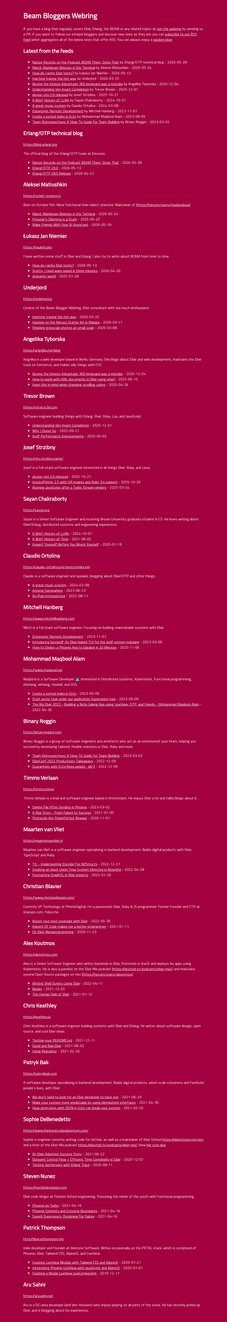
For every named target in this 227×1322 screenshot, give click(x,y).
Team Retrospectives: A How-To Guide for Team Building (76, 121)
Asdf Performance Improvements (58, 436)
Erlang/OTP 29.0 (45, 168)
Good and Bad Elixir (46, 1045)
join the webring (169, 28)
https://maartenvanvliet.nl (43, 840)
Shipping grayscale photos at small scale (63, 327)
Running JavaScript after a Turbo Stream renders (69, 487)
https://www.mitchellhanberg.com (49, 618)
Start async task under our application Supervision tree (74, 699)
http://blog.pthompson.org (43, 1239)
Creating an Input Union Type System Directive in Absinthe (76, 869)
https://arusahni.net (38, 1296)
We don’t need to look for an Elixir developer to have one (75, 1097)
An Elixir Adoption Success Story (57, 1154)
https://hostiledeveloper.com (45, 1187)
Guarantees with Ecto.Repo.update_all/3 (63, 766)
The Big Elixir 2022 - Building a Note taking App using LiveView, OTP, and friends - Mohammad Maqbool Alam (115, 704)
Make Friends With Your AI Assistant (60, 224)
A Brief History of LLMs (50, 100)
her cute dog (156, 1145)
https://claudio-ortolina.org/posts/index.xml (56, 567)
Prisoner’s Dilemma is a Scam (54, 219)
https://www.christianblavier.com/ (49, 897)
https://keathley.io (37, 1016)
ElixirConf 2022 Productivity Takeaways (62, 761)
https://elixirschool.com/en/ (183, 1139)
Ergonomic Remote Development (57, 111)
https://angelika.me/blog (42, 350)
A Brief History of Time (50, 539)
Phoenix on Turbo (45, 1205)
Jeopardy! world (44, 276)
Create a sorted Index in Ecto (54, 116)
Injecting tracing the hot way (54, 78)
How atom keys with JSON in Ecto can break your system (76, 1108)
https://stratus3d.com (40, 407)
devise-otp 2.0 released (50, 94)
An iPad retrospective (48, 596)
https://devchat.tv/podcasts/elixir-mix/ (142, 969)
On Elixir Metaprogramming (53, 932)
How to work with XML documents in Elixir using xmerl (73, 379)
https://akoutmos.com (40, 954)
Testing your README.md (52, 1040)
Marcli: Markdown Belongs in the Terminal (63, 67)
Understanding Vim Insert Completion (60, 89)
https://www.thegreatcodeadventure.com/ (56, 1130)
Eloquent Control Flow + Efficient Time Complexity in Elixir (76, 1159)
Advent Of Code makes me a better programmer (69, 926)
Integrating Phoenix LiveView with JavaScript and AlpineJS (76, 1267)
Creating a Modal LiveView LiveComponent (64, 1273)
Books (37, 988)
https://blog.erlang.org (40, 144)
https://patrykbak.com (40, 1073)
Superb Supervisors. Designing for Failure (63, 1216)
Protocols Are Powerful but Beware (59, 818)
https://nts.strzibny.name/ (43, 458)
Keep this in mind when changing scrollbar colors (68, 384)
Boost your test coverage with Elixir (60, 921)
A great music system (49, 105)
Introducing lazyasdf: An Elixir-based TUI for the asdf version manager (85, 642)
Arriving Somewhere (47, 590)
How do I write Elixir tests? (53, 73)
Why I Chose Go (44, 430)
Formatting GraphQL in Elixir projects (60, 875)
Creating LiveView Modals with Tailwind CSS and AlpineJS (75, 1262)
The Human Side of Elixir (50, 994)
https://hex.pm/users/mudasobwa (163, 204)
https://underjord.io (37, 298)
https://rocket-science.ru (42, 195)
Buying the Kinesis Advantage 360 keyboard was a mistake (77, 84)
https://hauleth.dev (37, 247)
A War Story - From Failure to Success (61, 812)
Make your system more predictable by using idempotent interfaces (84, 1102)
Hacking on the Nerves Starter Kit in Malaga (66, 322)
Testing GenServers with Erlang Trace (61, 1164)
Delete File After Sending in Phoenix (59, 807)
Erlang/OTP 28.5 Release (51, 173)
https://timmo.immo (38, 789)
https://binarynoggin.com (42, 732)
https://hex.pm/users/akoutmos (107, 974)
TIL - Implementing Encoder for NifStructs (64, 864)
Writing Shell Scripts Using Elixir (56, 983)
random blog (162, 39)
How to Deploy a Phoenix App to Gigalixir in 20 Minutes (74, 647)
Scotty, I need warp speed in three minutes (65, 270)
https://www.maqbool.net (43, 670)
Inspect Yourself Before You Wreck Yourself (65, 544)
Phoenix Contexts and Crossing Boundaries (64, 1211)
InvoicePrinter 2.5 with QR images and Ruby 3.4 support (75, 482)
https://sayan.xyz (36, 510)
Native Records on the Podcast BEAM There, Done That (75, 62)
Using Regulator (44, 1051)
